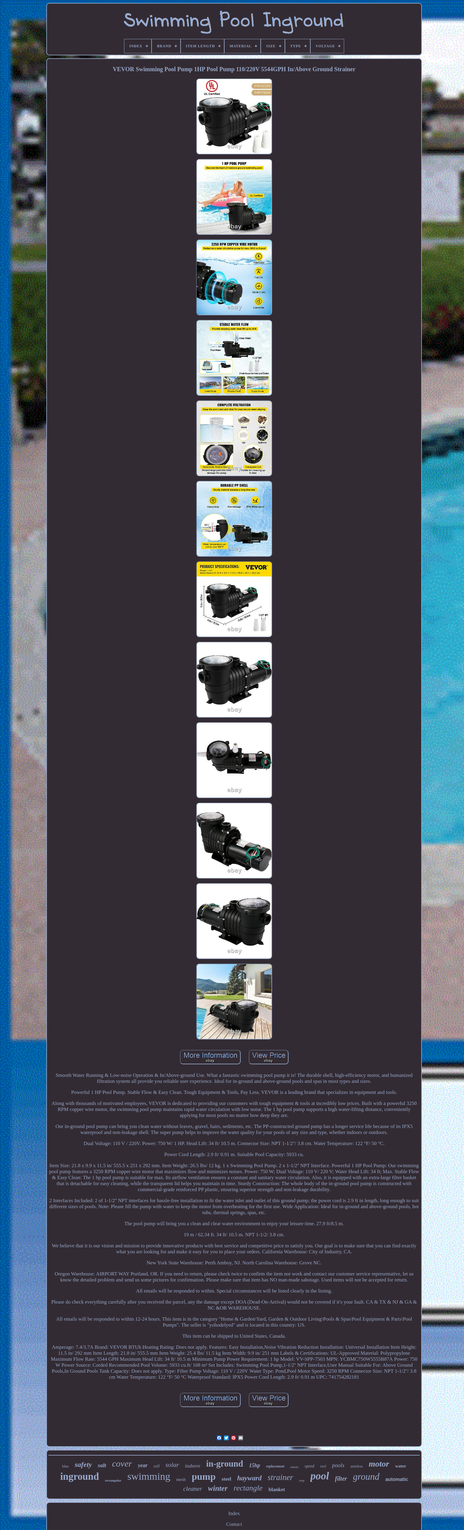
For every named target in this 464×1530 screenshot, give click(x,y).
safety (83, 1464)
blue (65, 1466)
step (302, 1480)
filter (341, 1478)
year (142, 1465)
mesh (181, 1479)
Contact (234, 1524)
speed (309, 1466)
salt (102, 1465)
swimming (148, 1476)
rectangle (247, 1488)
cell (156, 1466)
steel (226, 1479)
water (400, 1466)
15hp (254, 1465)
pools (338, 1465)
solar (172, 1464)
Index (234, 1513)
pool (319, 1476)
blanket (276, 1489)
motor (379, 1463)
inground (79, 1476)
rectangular (113, 1480)
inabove (192, 1465)
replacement (275, 1466)
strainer (280, 1477)
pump (204, 1476)
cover (122, 1463)
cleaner (192, 1488)
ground (366, 1476)
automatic (396, 1479)
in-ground (224, 1463)
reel (323, 1466)
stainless (356, 1466)
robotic (294, 1467)
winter (218, 1488)
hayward (249, 1478)
